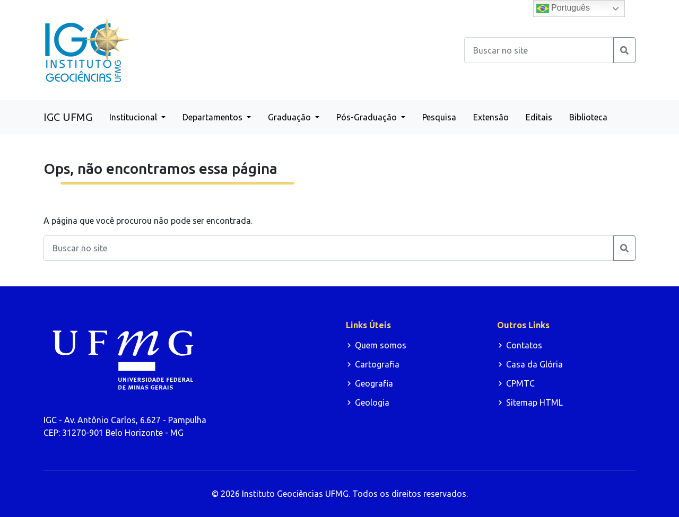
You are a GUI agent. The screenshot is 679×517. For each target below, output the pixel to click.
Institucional (134, 117)
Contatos (524, 345)
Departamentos (213, 117)
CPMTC (520, 383)
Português (563, 8)
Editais (539, 117)
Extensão (491, 117)
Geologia (372, 402)
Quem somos (380, 345)
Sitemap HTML (534, 402)
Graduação (290, 117)
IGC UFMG (67, 117)
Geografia (374, 383)
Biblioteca (588, 117)
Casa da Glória (534, 364)
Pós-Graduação (367, 117)
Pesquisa (439, 117)
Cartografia (377, 364)
